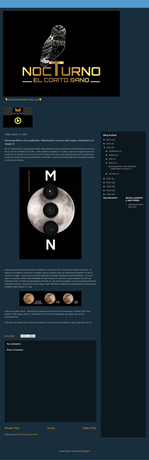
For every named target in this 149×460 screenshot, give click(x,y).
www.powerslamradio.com (135, 205)
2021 (108, 182)
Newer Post (12, 428)
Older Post (89, 428)
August (112, 155)
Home (51, 428)
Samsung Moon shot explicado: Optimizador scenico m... (122, 167)
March (112, 163)
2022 (108, 178)
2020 (108, 186)
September (114, 151)
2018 (108, 194)
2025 (108, 140)
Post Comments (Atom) (27, 434)
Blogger (86, 451)
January (113, 173)
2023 (108, 147)
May (111, 159)
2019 (108, 190)
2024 (108, 143)
